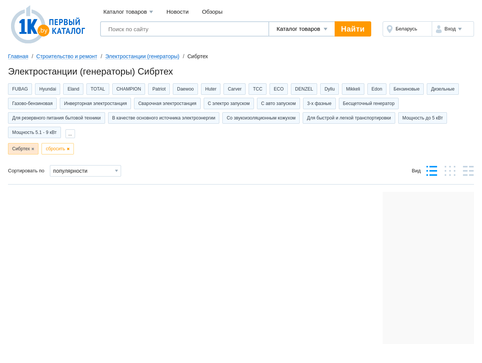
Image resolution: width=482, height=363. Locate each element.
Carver (234, 89)
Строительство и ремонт (66, 56)
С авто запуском (278, 103)
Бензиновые (407, 89)
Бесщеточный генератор (369, 103)
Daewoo (185, 89)
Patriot (159, 89)
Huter (210, 89)
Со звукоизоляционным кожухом (261, 118)
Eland (73, 89)
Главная (18, 56)
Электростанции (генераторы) (142, 56)
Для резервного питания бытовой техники (56, 118)
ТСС (257, 89)
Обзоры (212, 11)
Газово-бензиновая (32, 103)
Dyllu (329, 89)
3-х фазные (319, 103)
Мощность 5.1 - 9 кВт (34, 132)
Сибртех (21, 148)
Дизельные (443, 89)
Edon (377, 89)
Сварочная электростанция (167, 103)
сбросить (55, 148)
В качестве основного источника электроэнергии (163, 118)
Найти (353, 29)
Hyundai (47, 89)
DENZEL (304, 89)
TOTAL (98, 89)
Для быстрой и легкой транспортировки (349, 118)
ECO (279, 89)
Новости (177, 11)
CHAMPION (129, 89)
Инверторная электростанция (95, 103)
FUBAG (20, 89)
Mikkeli (353, 89)
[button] (453, 29)
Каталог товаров (128, 12)
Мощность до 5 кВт (422, 118)
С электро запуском (229, 103)
